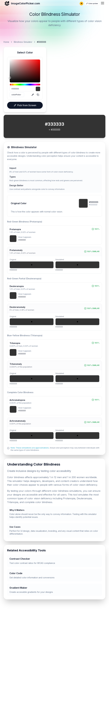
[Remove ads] (81, 3)
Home (6, 42)
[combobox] (17, 94)
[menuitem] (102, 3)
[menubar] (102, 3)
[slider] (25, 71)
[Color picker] (92, 3)
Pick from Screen (25, 105)
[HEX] (22, 89)
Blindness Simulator (23, 42)
